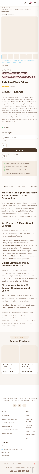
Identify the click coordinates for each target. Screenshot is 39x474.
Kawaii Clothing (6, 426)
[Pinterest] (24, 405)
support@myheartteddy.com (13, 449)
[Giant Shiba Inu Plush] (10, 354)
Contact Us (5, 452)
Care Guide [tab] (22, 186)
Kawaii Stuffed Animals (9, 419)
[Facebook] (19, 405)
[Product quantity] (4, 145)
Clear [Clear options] (4, 140)
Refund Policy (30, 431)
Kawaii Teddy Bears (7, 423)
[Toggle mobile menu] (35, 3)
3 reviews (12, 86)
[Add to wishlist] (4, 156)
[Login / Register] (25, 3)
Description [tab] (8, 186)
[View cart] (30, 3)
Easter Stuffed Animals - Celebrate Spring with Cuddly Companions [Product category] (18, 61)
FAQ (27, 438)
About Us (4, 446)
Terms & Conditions (19, 467)
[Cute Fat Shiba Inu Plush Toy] (29, 354)
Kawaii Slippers (6, 433)
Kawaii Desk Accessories (9, 430)
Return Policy (30, 434)
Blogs (27, 416)
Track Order (5, 455)
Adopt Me (19, 150)
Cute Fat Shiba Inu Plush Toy (28, 365)
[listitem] (4, 56)
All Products (5, 416)
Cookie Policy (30, 467)
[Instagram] (15, 405)
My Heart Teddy (12, 464)
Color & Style (7, 133)
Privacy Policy (8, 467)
